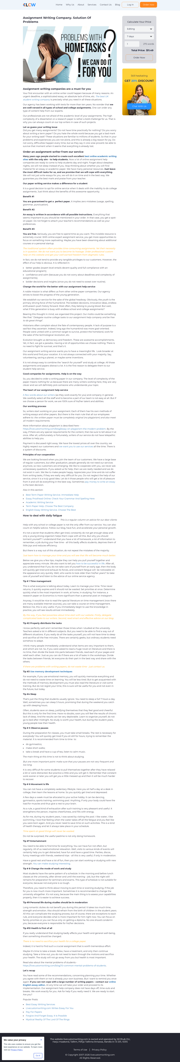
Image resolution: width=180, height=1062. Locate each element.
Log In (130, 4)
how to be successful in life (90, 563)
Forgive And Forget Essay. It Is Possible (46, 1015)
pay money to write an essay (100, 482)
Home (59, 4)
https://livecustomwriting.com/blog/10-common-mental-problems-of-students (64, 965)
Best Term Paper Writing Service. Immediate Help (52, 495)
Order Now (139, 57)
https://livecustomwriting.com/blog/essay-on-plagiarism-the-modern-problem (64, 429)
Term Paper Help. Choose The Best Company (50, 506)
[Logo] (29, 4)
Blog (117, 4)
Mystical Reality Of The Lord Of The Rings (48, 1019)
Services (92, 4)
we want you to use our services (76, 446)
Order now (148, 4)
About (81, 4)
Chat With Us (139, 106)
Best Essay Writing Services (40, 1004)
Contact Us (106, 4)
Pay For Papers (34, 1012)
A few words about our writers (39, 395)
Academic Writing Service (39, 502)
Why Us (70, 4)
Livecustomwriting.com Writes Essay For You (49, 1008)
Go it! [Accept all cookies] (38, 1056)
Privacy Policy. (17, 1050)
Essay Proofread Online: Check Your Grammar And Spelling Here (60, 498)
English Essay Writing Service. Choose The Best (51, 510)
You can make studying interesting (51, 863)
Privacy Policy (99, 1049)
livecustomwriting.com (102, 1055)
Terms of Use (80, 1049)
